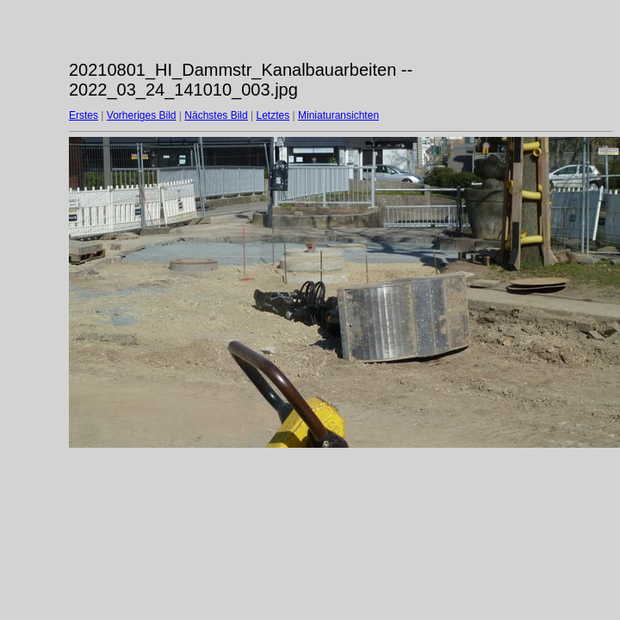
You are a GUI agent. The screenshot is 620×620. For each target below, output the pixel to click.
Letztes (273, 115)
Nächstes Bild (215, 115)
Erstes (83, 115)
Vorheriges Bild (142, 115)
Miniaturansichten (338, 115)
